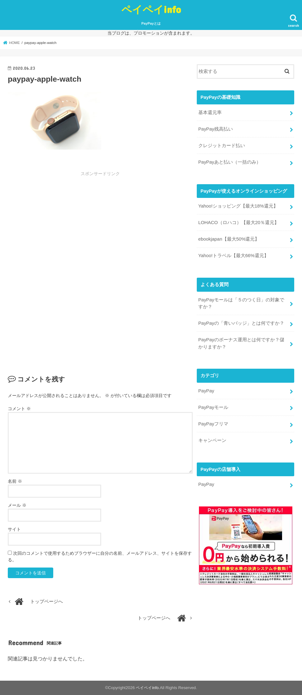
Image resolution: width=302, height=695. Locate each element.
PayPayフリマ (213, 422)
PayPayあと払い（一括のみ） (229, 161)
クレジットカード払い (221, 145)
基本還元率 (210, 112)
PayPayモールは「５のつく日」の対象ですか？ (241, 302)
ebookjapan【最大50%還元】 (228, 238)
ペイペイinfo (151, 9)
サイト (14, 529)
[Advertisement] (100, 223)
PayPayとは (151, 23)
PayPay (206, 389)
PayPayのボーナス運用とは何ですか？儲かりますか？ (241, 342)
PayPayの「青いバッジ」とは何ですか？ (241, 322)
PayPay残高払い (215, 128)
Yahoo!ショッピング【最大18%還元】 (238, 205)
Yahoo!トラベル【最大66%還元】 (233, 255)
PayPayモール (213, 406)
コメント (19, 408)
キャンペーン (212, 439)
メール (17, 505)
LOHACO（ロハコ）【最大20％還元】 (238, 222)
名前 (15, 481)
